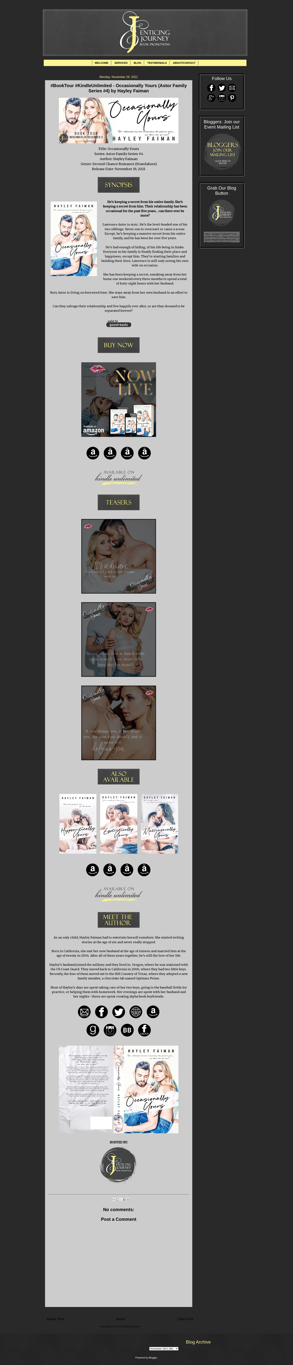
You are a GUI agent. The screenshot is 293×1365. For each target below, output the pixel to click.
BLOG (137, 62)
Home (120, 1319)
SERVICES (121, 62)
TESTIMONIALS (157, 62)
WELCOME (101, 62)
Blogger (153, 1357)
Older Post (185, 1319)
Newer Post (55, 1319)
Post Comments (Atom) (127, 1326)
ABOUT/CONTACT (184, 62)
